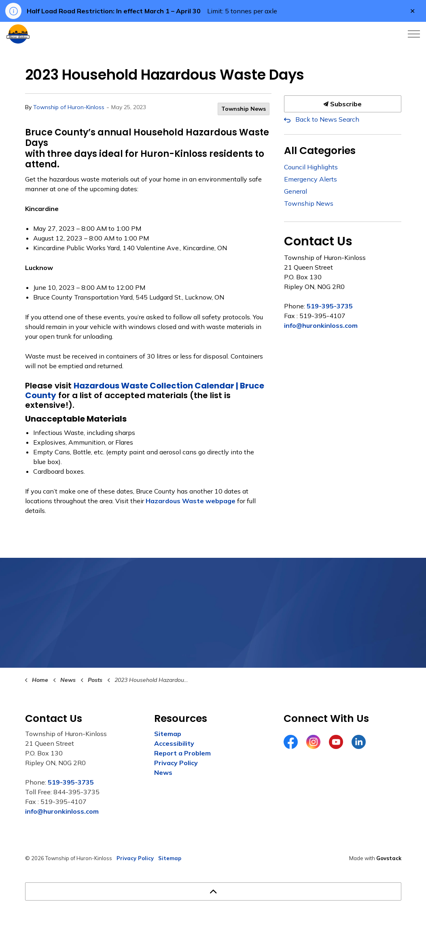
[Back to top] (213, 891)
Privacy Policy (176, 763)
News (163, 772)
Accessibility (174, 743)
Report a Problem (182, 753)
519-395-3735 (330, 306)
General (295, 191)
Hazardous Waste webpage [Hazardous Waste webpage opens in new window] (190, 501)
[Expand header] (414, 34)
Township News (243, 108)
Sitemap (167, 734)
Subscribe (342, 104)
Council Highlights (311, 167)
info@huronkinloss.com (321, 325)
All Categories (320, 150)
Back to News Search (327, 119)
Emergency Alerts (310, 179)
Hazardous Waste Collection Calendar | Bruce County (144, 390)
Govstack (388, 858)
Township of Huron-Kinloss (68, 107)
